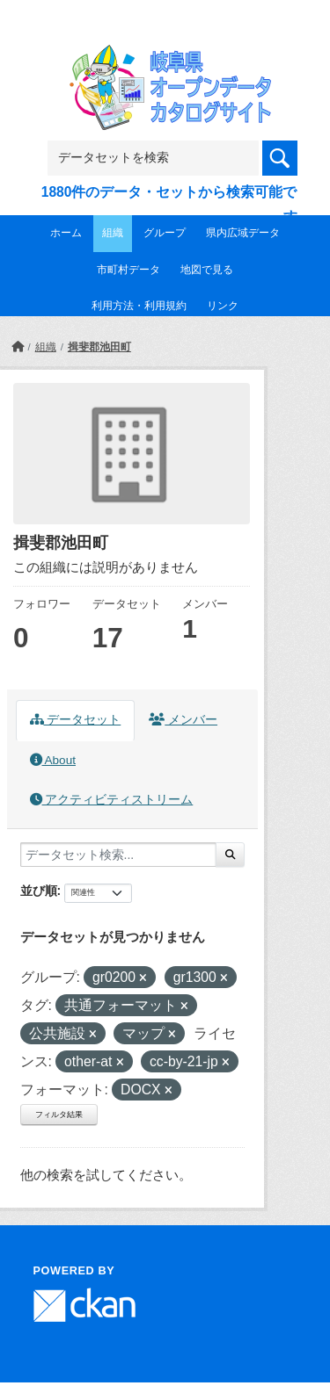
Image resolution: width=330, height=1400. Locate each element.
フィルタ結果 (59, 1114)
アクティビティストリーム (112, 799)
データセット (75, 719)
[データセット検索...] (118, 854)
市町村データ (128, 269)
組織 (112, 233)
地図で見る (206, 269)
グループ (164, 233)
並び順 (38, 891)
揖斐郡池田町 (99, 347)
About (53, 760)
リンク (222, 305)
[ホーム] (17, 347)
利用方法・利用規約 (139, 305)
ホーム (66, 233)
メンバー (183, 719)
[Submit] (230, 854)
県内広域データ (243, 233)
